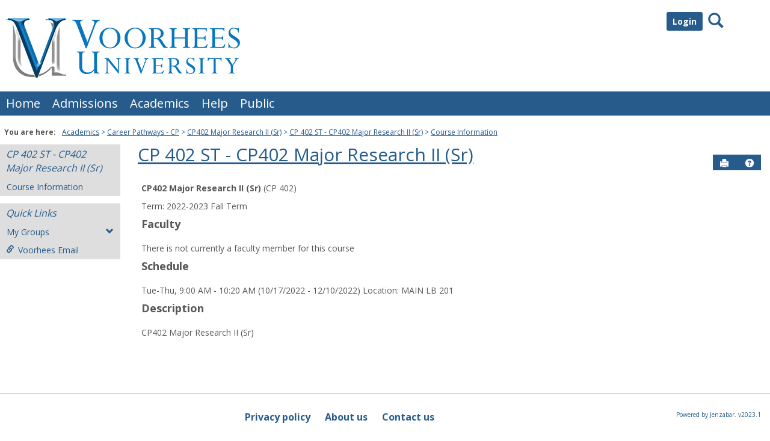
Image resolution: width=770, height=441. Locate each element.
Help (215, 103)
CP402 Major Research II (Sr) (234, 132)
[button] (749, 163)
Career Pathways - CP (143, 132)
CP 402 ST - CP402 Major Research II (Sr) (356, 132)
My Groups (60, 232)
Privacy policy (277, 417)
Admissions (85, 103)
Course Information (464, 132)
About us (346, 417)
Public (257, 103)
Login (685, 21)
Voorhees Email (42, 250)
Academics (159, 103)
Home (23, 103)
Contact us (408, 417)
